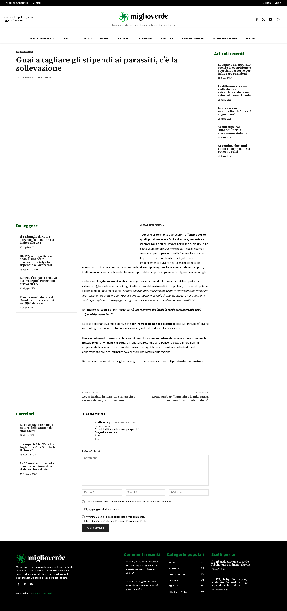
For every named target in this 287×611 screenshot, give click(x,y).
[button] (278, 19)
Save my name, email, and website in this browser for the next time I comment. (130, 501)
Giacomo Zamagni (42, 593)
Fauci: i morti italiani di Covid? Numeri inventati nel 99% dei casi (37, 300)
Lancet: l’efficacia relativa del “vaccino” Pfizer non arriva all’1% (38, 281)
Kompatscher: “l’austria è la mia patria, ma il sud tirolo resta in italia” (180, 398)
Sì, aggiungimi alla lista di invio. (101, 509)
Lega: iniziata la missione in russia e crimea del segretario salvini (108, 398)
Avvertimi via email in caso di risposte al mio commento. (115, 516)
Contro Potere (24, 52)
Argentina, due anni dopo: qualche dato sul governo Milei (234, 149)
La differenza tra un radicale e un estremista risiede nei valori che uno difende (234, 91)
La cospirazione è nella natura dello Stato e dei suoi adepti (36, 428)
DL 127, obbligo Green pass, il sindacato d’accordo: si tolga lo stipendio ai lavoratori (36, 260)
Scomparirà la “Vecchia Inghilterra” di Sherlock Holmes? (37, 447)
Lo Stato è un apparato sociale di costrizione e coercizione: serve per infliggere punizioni (234, 69)
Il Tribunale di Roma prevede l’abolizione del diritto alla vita (37, 240)
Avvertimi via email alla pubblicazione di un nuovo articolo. (116, 521)
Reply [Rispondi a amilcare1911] (97, 439)
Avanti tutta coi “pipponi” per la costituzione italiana (232, 130)
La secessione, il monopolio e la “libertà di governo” (234, 111)
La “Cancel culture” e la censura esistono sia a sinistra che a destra (37, 466)
